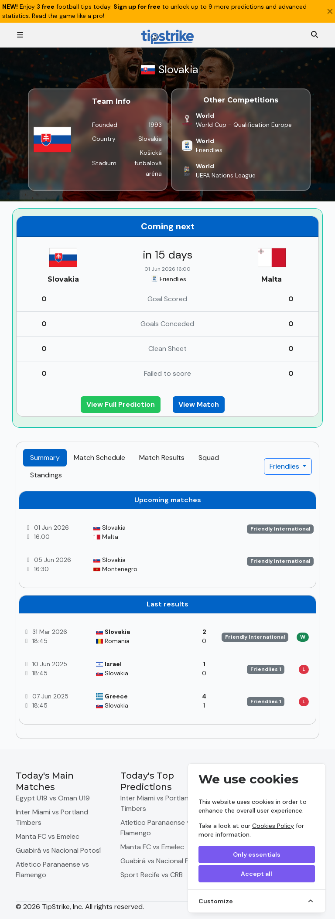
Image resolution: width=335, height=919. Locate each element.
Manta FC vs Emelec (47, 836)
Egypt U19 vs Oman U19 (53, 798)
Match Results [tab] (162, 457)
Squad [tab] (208, 457)
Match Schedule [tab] (99, 457)
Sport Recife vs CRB (151, 874)
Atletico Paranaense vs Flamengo (52, 869)
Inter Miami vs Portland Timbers (52, 817)
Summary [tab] (45, 457)
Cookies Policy (273, 826)
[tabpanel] (167, 611)
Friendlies (285, 466)
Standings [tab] (46, 475)
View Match (198, 404)
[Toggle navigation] (20, 35)
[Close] (330, 11)
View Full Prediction (120, 404)
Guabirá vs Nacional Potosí (58, 850)
